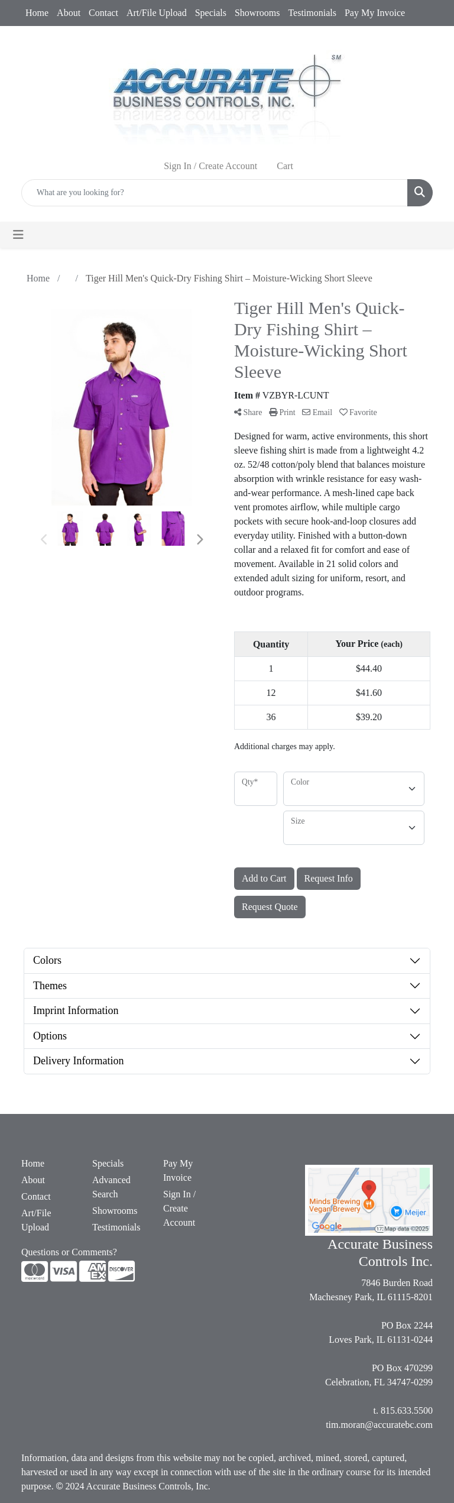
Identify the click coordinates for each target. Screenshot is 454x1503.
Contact (103, 13)
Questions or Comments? (69, 1252)
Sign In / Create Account (179, 1208)
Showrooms (257, 13)
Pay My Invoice (375, 13)
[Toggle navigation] (18, 234)
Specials (210, 13)
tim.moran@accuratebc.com (379, 1425)
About (68, 13)
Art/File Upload (157, 13)
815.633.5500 (407, 1410)
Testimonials (312, 13)
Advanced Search (111, 1187)
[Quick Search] (214, 192)
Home (36, 13)
